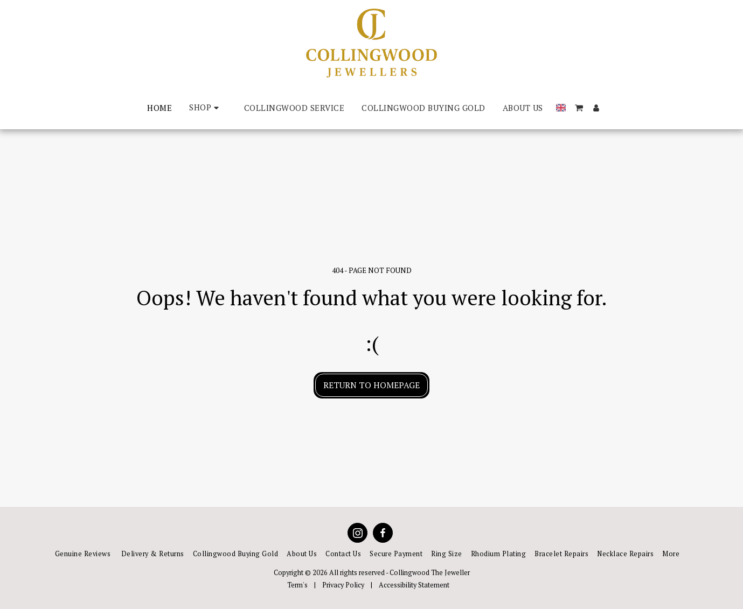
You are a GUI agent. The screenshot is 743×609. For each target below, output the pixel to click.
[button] (579, 108)
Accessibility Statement (414, 585)
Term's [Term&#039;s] (297, 585)
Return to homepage (371, 385)
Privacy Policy (343, 585)
